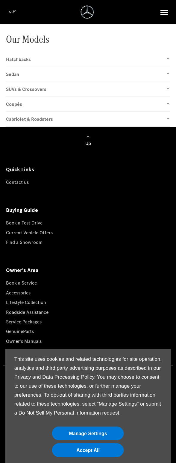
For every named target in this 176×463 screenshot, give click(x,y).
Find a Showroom (24, 242)
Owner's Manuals (24, 341)
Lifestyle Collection (26, 302)
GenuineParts (20, 331)
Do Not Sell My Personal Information (60, 413)
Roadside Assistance (27, 312)
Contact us (17, 182)
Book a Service (21, 283)
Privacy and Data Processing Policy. (55, 377)
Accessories (18, 293)
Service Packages (24, 322)
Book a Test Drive (24, 223)
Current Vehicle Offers (29, 233)
